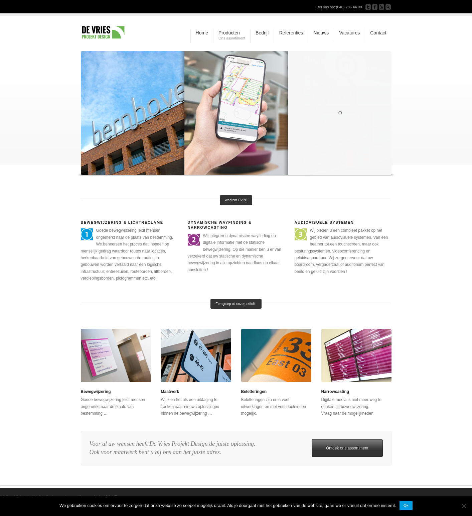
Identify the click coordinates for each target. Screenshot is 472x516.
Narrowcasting (335, 391)
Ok (406, 505)
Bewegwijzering (96, 391)
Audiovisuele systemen (324, 222)
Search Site (388, 7)
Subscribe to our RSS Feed (381, 7)
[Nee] (463, 506)
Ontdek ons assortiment (347, 448)
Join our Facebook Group (374, 7)
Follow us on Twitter (368, 7)
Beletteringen (254, 391)
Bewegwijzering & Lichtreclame (122, 222)
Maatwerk (170, 391)
